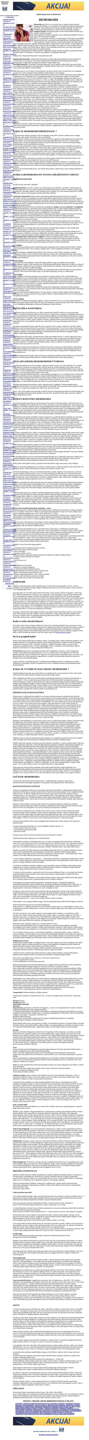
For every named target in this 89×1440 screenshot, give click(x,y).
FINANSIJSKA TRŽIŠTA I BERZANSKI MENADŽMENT (60, 1404)
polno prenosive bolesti (63, 632)
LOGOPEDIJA (72, 1406)
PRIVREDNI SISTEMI (57, 1411)
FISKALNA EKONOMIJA (28, 1405)
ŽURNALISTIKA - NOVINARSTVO (66, 1414)
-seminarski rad (9, 27)
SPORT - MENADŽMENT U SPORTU (48, 1413)
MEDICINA (9, 583)
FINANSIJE (44, 1404)
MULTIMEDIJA (28, 1409)
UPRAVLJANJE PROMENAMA (46, 1414)
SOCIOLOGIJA (68, 1412)
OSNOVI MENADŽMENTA (73, 1409)
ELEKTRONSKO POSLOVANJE (72, 1403)
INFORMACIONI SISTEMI (52, 1405)
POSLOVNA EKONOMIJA (75, 1410)
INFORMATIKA (61, 1405)
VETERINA (55, 1414)
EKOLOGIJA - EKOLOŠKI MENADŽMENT (24, 1404)
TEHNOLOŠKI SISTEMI (68, 1413)
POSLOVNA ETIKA (20, 1411)
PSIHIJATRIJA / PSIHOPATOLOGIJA (40, 1412)
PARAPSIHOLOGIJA (38, 1410)
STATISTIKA (60, 1413)
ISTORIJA (77, 1405)
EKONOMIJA (53, 1403)
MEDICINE (10, 17)
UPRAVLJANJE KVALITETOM (31, 1414)
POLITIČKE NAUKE (55, 1410)
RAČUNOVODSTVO (54, 1412)
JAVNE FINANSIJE (19, 1406)
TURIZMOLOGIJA (19, 1414)
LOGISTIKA (65, 1406)
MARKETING (34, 1407)
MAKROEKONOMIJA (25, 1407)
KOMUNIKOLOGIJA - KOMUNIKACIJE (33, 1406)
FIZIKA (36, 1405)
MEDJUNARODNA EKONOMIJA (57, 1407)
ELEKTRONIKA (60, 1403)
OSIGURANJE (29, 1410)
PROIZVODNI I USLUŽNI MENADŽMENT (72, 1411)
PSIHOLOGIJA (28, 1412)
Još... (10, 586)
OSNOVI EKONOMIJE (20, 1410)
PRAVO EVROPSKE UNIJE (36, 1411)
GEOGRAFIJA (42, 1405)
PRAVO (27, 1411)
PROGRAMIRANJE (19, 1412)
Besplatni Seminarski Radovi (48, 1435)
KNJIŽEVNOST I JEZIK (57, 1406)
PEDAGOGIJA (47, 1410)
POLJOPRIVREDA (65, 1410)
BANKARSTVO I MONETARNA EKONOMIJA (34, 1403)
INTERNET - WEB (70, 1405)
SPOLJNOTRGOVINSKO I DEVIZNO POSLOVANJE (27, 1413)
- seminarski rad (9, 20)
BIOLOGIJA (47, 1403)
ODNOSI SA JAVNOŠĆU (38, 1409)
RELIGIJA (61, 1412)
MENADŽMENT (69, 1407)
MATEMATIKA (41, 1407)
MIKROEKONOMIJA (20, 1409)
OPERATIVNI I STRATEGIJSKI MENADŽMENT (56, 1409)
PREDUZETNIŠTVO (47, 1411)
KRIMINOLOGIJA (47, 1406)
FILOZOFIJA (38, 1404)
